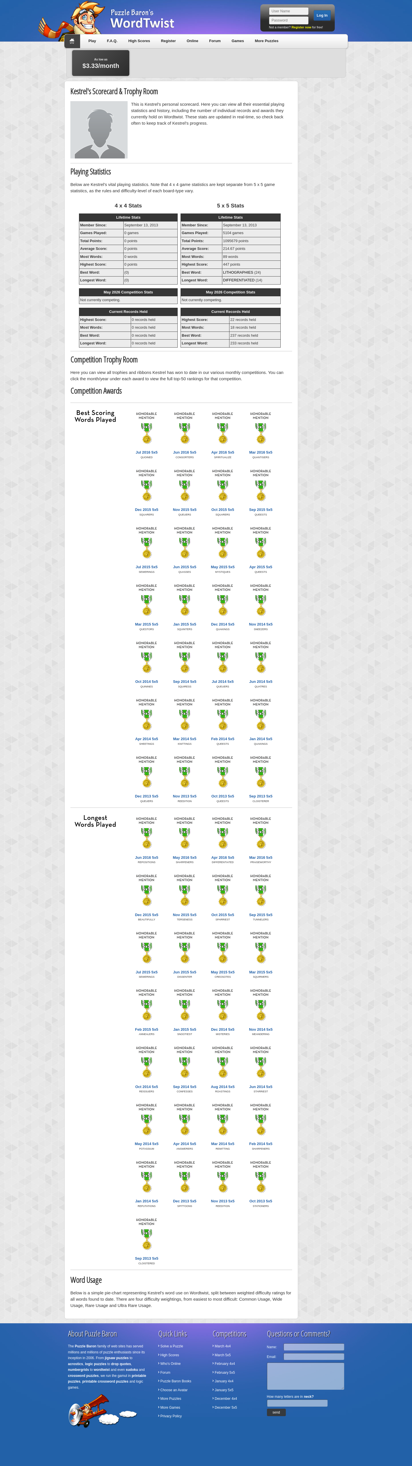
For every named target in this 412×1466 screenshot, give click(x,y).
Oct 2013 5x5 (222, 796)
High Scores (139, 41)
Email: (271, 1357)
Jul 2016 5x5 (147, 452)
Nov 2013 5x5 (184, 796)
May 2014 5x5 (147, 1144)
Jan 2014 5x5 (260, 739)
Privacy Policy (171, 1416)
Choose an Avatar (174, 1390)
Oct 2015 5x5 (222, 509)
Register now (301, 27)
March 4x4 (223, 1346)
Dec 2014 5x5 (223, 624)
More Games (170, 1408)
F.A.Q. (112, 41)
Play (92, 41)
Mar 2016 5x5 (260, 452)
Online (192, 41)
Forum (215, 41)
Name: (272, 1347)
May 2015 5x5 (223, 567)
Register (168, 41)
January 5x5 (224, 1390)
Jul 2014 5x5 (223, 681)
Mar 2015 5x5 (146, 624)
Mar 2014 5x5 (184, 739)
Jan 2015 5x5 (184, 624)
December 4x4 (226, 1399)
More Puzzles (266, 41)
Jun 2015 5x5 (184, 567)
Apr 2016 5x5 (222, 452)
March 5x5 (223, 1355)
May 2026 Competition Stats (128, 292)
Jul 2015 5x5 (147, 567)
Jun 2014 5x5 (260, 681)
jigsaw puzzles (116, 1358)
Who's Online (171, 1364)
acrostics (75, 1364)
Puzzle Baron (85, 1346)
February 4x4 (225, 1364)
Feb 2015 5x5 (146, 1029)
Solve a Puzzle (172, 1346)
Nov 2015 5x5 (184, 509)
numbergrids (78, 1370)
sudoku (132, 1370)
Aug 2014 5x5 (223, 1087)
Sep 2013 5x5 (261, 796)
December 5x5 (226, 1408)
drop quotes (121, 1364)
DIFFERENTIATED (239, 280)
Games (237, 41)
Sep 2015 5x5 (261, 509)
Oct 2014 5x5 (146, 681)
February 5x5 (225, 1373)
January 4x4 (224, 1381)
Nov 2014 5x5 (260, 624)
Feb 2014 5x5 (222, 739)
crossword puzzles (83, 1376)
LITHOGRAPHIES (238, 272)
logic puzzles (95, 1364)
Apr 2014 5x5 (146, 739)
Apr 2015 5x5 (260, 567)
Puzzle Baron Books (176, 1381)
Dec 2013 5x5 (147, 796)
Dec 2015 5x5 (147, 509)
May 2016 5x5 (185, 857)
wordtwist (102, 1370)
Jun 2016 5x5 (184, 452)
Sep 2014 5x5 (185, 681)
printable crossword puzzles (105, 1381)
